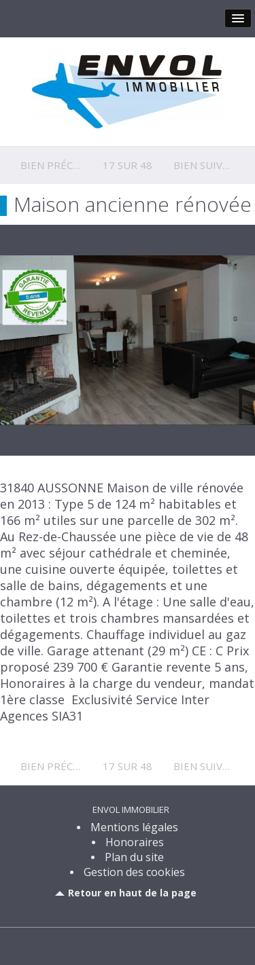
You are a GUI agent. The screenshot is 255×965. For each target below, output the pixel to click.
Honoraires (134, 842)
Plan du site (134, 857)
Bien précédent (63, 165)
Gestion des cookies (134, 871)
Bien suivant (208, 165)
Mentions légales (134, 827)
